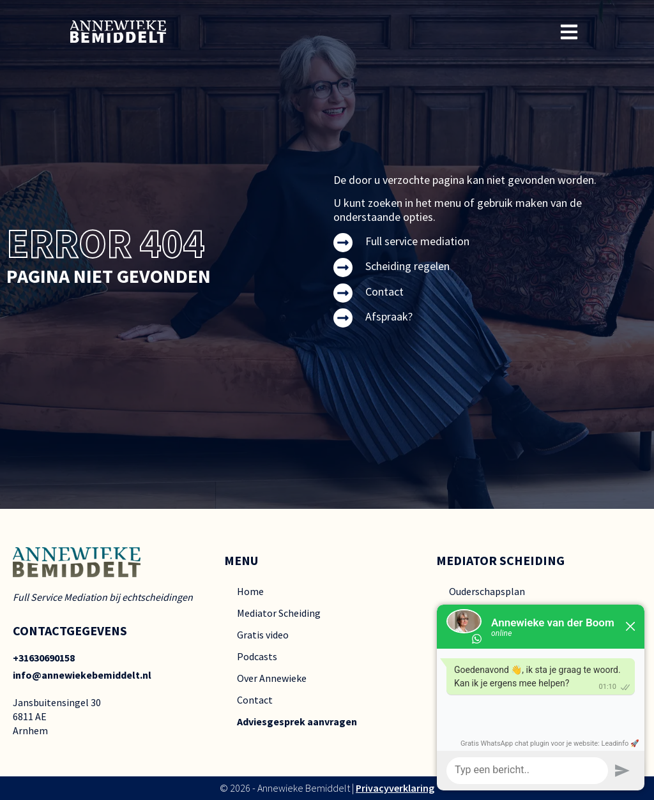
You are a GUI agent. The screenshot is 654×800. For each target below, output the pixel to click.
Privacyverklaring (395, 787)
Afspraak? (389, 316)
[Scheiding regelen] (343, 267)
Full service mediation (417, 241)
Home (250, 591)
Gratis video (263, 634)
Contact (384, 291)
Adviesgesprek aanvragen (297, 721)
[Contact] (343, 293)
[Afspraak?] (343, 318)
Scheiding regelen (407, 266)
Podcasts (257, 656)
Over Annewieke (272, 678)
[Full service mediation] (343, 242)
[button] (569, 31)
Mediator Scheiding (279, 613)
